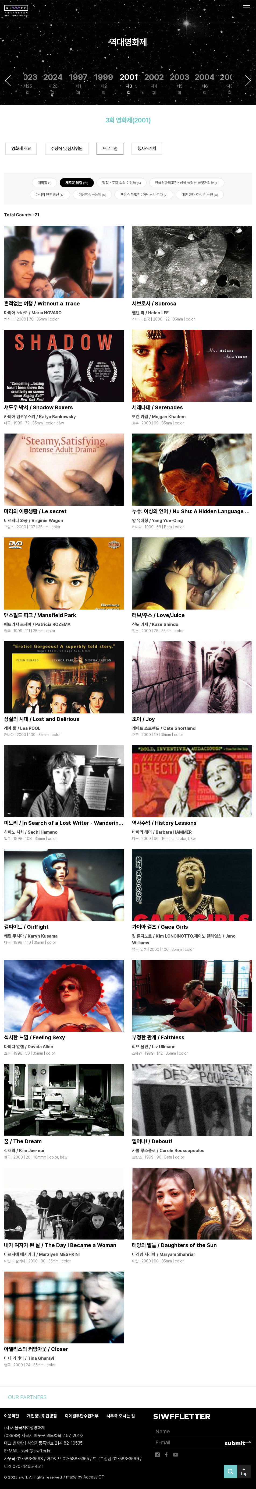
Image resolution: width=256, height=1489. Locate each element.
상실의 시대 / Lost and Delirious (41, 719)
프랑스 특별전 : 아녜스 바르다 (144, 194)
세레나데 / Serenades (157, 407)
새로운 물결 (76, 183)
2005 (230, 84)
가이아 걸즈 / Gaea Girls (160, 927)
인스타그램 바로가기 (157, 1455)
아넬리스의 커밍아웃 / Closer (36, 1349)
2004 (205, 84)
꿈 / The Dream (23, 1141)
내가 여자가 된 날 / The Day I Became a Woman (60, 1245)
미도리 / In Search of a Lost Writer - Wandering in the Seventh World (90, 823)
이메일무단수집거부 (82, 1415)
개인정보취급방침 (42, 1415)
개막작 (44, 183)
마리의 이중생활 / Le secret (35, 511)
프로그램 (110, 148)
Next (248, 80)
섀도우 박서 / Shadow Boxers (38, 407)
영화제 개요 (21, 148)
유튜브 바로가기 (175, 1455)
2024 (53, 84)
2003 (179, 84)
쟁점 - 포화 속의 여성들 (121, 183)
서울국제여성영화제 (16, 11)
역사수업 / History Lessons (164, 823)
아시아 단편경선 (50, 194)
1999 (103, 84)
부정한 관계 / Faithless (158, 1037)
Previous (8, 80)
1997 (78, 84)
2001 (129, 84)
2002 (154, 84)
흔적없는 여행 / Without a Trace (42, 303)
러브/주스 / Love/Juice (158, 615)
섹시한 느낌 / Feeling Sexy (34, 1037)
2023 (27, 84)
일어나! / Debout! (152, 1141)
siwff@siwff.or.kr (36, 1450)
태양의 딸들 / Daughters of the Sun (174, 1245)
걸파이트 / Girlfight (26, 927)
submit (235, 1443)
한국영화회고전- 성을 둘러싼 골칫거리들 (187, 183)
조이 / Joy (143, 719)
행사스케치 (146, 148)
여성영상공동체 (92, 194)
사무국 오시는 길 (120, 1415)
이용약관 (11, 1415)
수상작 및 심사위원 (67, 148)
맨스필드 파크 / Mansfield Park (40, 615)
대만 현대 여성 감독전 (200, 194)
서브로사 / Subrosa (154, 303)
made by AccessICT (85, 1477)
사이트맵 (246, 7)
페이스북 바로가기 (166, 1455)
